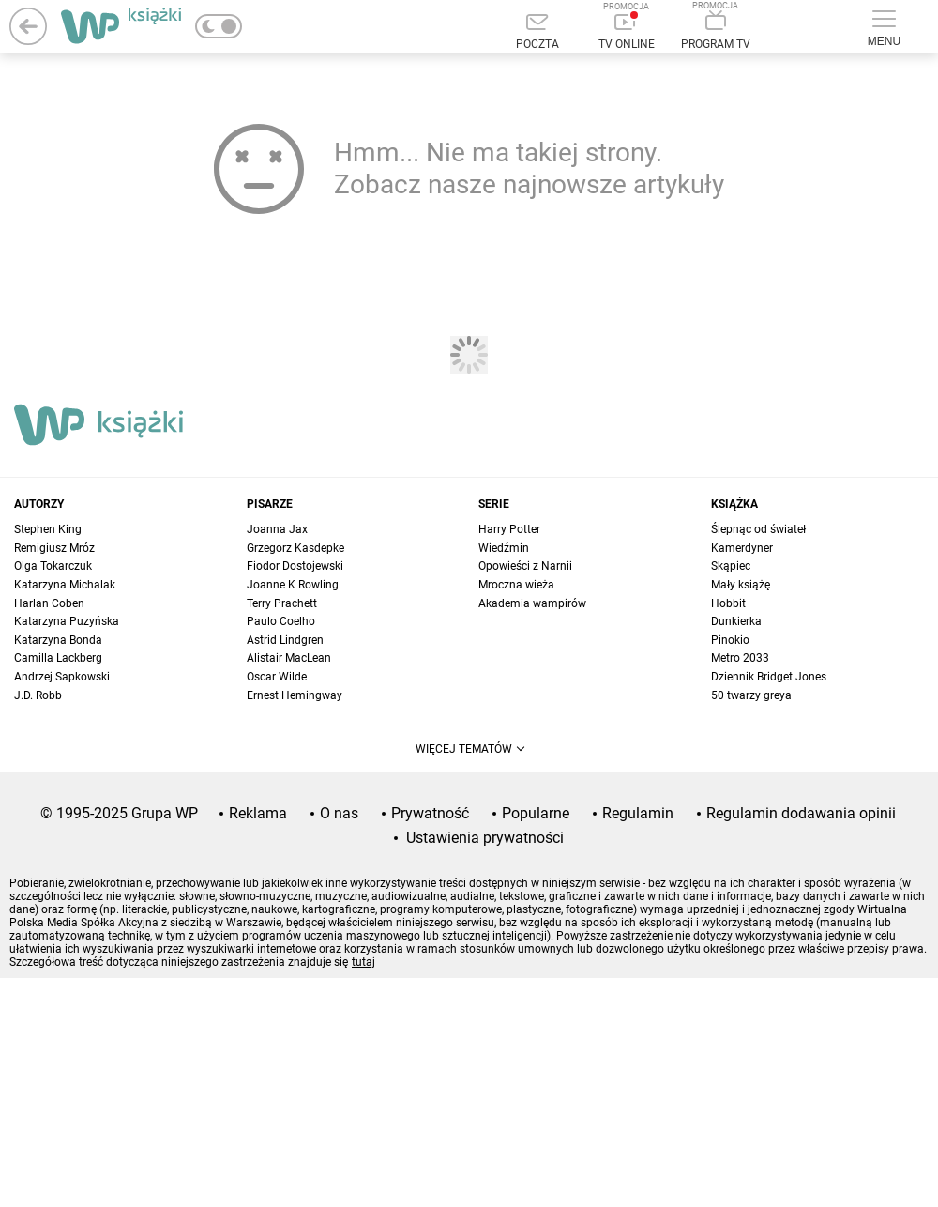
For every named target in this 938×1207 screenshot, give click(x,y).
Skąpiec (730, 566)
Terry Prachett (282, 603)
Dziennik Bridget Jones (768, 676)
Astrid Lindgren (285, 640)
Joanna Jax (277, 529)
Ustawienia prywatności (485, 838)
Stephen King (48, 529)
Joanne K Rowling (293, 584)
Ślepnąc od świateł (758, 529)
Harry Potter (509, 529)
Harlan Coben (49, 603)
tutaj (363, 962)
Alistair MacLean (289, 658)
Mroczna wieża (516, 584)
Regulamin (637, 813)
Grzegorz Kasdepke (295, 548)
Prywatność (430, 813)
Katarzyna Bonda (58, 640)
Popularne (535, 813)
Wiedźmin (503, 548)
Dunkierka (736, 621)
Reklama (258, 813)
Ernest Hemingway (294, 695)
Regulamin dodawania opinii (801, 813)
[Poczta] (537, 33)
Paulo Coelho (281, 621)
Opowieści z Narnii (525, 566)
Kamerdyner (742, 548)
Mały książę (740, 584)
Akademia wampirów (532, 603)
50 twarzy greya (751, 695)
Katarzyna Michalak (64, 584)
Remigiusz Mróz (54, 548)
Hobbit (728, 603)
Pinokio (730, 640)
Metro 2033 (740, 658)
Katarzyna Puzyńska (66, 621)
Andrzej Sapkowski (62, 676)
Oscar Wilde (277, 676)
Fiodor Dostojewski (295, 566)
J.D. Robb (38, 695)
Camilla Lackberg (58, 658)
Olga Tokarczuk (53, 566)
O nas (339, 813)
